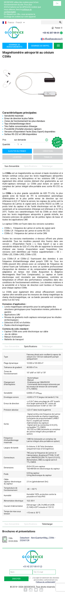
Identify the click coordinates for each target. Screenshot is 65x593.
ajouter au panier (17, 151)
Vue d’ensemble (11, 166)
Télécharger (47, 166)
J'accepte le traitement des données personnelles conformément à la (45, 580)
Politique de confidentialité (45, 582)
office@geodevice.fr (53, 39)
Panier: (58, 28)
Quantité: (6, 144)
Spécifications (30, 166)
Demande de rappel (40, 46)
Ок (57, 3)
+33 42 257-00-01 (51, 33)
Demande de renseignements (14, 46)
